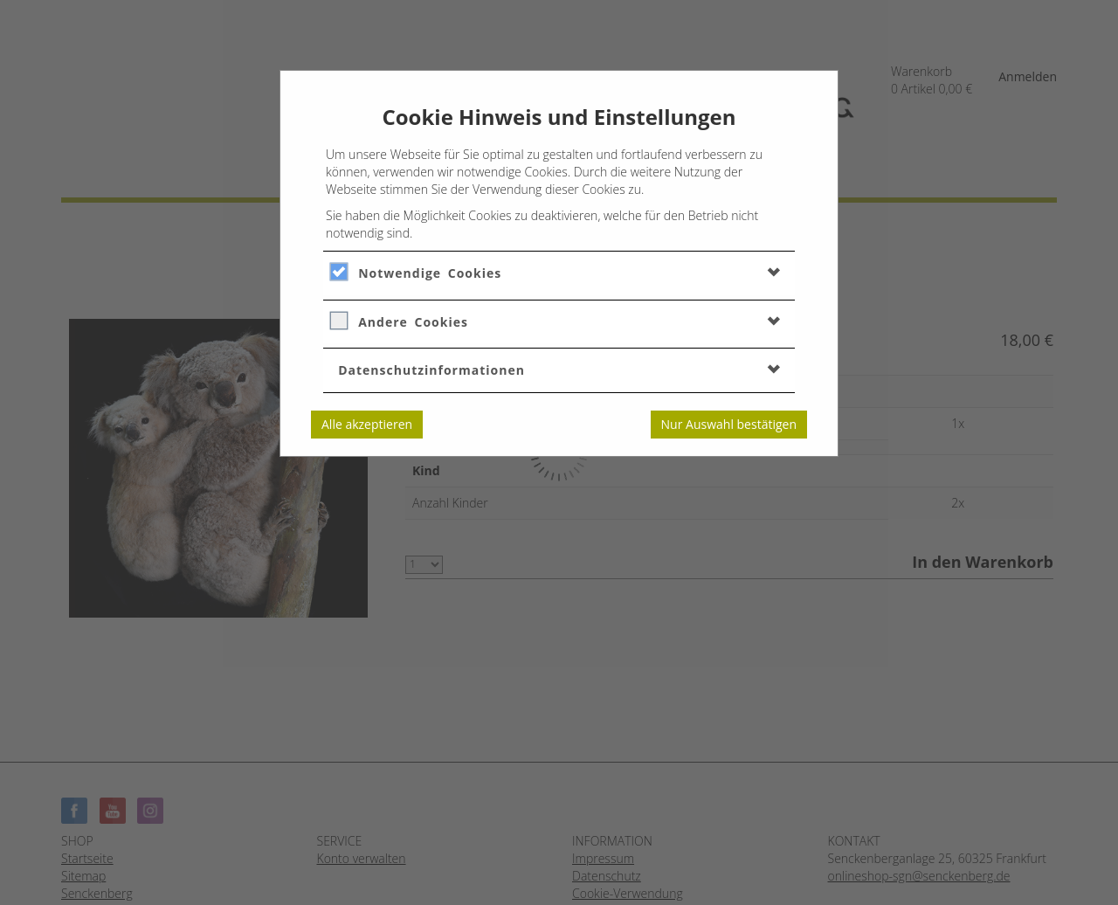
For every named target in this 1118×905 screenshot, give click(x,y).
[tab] (559, 272)
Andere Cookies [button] (413, 322)
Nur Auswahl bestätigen (729, 424)
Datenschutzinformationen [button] (431, 370)
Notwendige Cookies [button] (429, 273)
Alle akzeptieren (366, 424)
